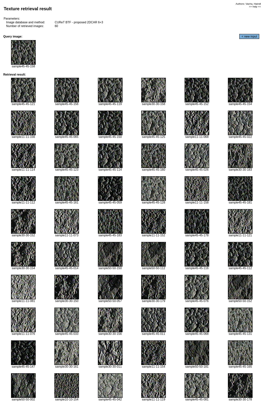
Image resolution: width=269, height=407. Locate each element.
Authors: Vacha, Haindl (248, 3)
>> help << (255, 6)
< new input (249, 36)
